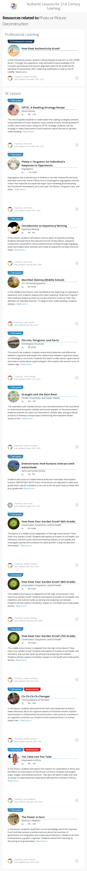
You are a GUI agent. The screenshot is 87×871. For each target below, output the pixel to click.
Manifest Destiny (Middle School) (43, 280)
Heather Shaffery (30, 77)
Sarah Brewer (29, 322)
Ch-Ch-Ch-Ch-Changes (36, 696)
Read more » (21, 72)
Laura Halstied (29, 799)
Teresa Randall (30, 376)
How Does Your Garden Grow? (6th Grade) (48, 521)
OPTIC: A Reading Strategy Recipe (43, 107)
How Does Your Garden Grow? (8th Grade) (48, 581)
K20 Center (28, 144)
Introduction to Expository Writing (44, 225)
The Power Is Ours (33, 817)
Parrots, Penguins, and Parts (40, 340)
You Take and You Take (37, 756)
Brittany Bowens (30, 739)
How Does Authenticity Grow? (41, 48)
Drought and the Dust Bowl (39, 394)
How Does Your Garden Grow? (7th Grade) (48, 636)
